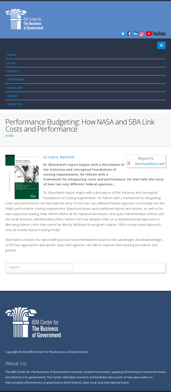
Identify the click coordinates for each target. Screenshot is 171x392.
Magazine (15, 88)
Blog (11, 63)
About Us (14, 104)
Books (12, 96)
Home (11, 55)
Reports (13, 71)
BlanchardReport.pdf (150, 164)
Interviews (15, 79)
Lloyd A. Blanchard (60, 157)
